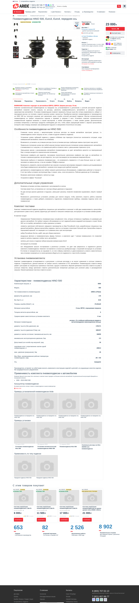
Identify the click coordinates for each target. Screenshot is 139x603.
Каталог (18, 12)
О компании (101, 12)
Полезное (112, 12)
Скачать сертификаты (87, 70)
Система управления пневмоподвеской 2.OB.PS (45, 507)
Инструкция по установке (88, 63)
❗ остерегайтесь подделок (27, 1)
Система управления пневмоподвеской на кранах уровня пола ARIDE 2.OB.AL (92, 508)
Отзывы (77, 12)
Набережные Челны (72, 601)
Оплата (16, 596)
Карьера (42, 599)
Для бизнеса (56, 12)
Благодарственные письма (47, 596)
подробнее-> (18, 90)
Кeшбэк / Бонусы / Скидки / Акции (23, 599)
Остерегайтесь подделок (21, 601)
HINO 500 (17, 388)
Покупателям (43, 12)
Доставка (16, 594)
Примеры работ (30, 12)
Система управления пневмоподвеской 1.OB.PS (22, 507)
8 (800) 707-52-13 (37, 7)
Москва (68, 596)
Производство (88, 12)
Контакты (68, 12)
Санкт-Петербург (71, 594)
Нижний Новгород (71, 599)
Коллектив (43, 594)
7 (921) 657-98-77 (37, 5)
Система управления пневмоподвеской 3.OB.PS (68, 507)
